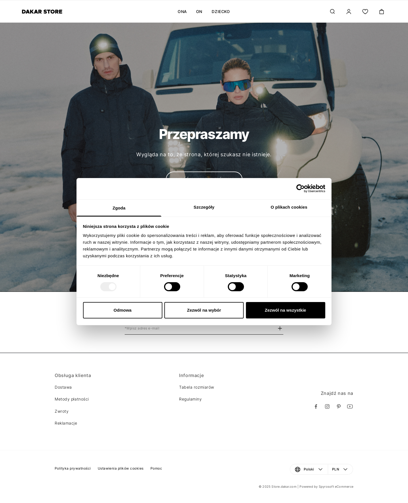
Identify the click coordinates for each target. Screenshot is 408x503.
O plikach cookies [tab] (289, 206)
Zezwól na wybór (204, 310)
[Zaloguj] (349, 11)
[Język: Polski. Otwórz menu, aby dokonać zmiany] (309, 469)
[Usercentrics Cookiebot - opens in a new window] (300, 188)
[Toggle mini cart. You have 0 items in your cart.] (382, 11)
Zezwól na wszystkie (285, 310)
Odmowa (122, 310)
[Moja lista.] (365, 11)
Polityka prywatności (73, 468)
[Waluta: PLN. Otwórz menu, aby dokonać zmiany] (340, 469)
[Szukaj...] (332, 11)
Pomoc (156, 468)
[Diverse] (42, 12)
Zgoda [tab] (119, 207)
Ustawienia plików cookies (121, 468)
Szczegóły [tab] (204, 206)
